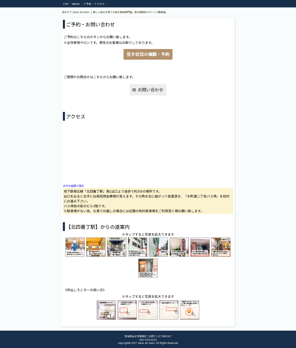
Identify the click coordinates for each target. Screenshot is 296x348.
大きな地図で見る (73, 186)
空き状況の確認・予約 (148, 54)
